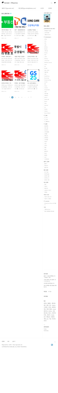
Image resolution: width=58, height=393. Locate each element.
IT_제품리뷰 (46, 121)
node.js (50, 311)
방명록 (50, 8)
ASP (45, 43)
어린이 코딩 (46, 194)
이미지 (45, 320)
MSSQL (46, 47)
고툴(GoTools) (47, 34)
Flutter (45, 109)
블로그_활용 (46, 161)
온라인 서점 (46, 180)
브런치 (42, 8)
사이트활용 (46, 132)
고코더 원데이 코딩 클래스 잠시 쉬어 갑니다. (50, 280)
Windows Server (48, 62)
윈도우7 (48, 315)
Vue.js (45, 86)
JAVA (45, 56)
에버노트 (46, 135)
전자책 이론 (46, 176)
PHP (45, 54)
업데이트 (54, 307)
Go (45, 107)
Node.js (46, 58)
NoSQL (46, 52)
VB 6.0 (45, 97)
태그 (8, 386)
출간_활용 (46, 170)
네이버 (45, 303)
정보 (45, 184)
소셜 (45, 143)
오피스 (45, 145)
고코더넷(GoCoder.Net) (49, 28)
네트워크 (46, 95)
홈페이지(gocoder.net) (8, 8)
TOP (55, 387)
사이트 (49, 307)
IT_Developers (47, 37)
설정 (47, 305)
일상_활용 (46, 182)
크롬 (45, 318)
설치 (45, 305)
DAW (45, 153)
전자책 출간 (46, 174)
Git (45, 66)
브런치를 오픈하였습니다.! (49, 283)
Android (46, 105)
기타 (45, 207)
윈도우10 (46, 311)
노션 (45, 157)
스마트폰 (46, 139)
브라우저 (46, 130)
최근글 (45, 291)
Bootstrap (46, 78)
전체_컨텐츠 (46, 26)
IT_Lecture (46, 201)
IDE (45, 84)
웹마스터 (46, 167)
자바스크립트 (49, 309)
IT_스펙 (46, 119)
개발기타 (46, 72)
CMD (45, 91)
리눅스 (49, 313)
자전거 (45, 186)
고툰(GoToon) (47, 209)
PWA (45, 103)
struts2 (46, 87)
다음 (31, 97)
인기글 (49, 291)
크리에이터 (46, 159)
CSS (45, 41)
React (45, 101)
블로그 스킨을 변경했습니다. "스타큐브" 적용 (50, 276)
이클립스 (49, 303)
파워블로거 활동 (47, 30)
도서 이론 (46, 172)
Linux (45, 64)
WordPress (46, 76)
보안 (45, 149)
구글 (50, 318)
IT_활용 (45, 124)
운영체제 (46, 126)
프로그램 (46, 128)
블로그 (45, 163)
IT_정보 (45, 115)
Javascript (46, 60)
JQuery (53, 305)
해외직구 (46, 188)
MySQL (46, 49)
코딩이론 (46, 93)
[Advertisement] (50, 357)
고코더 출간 (46, 32)
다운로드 (53, 317)
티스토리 (54, 318)
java (47, 318)
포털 (45, 147)
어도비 (45, 141)
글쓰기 (14, 386)
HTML (45, 39)
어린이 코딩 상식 (47, 196)
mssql (54, 309)
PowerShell (47, 89)
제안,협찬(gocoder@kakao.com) (27, 8)
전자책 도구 (46, 178)
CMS (45, 74)
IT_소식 (46, 117)
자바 (45, 309)
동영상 (45, 155)
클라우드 (46, 151)
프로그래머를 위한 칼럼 (49, 211)
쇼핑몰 (45, 134)
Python (46, 111)
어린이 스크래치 (47, 198)
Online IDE (46, 99)
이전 (10, 97)
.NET (45, 45)
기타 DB (46, 51)
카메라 (45, 192)
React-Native (47, 113)
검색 (51, 3)
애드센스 (46, 165)
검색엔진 (46, 137)
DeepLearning (47, 80)
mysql (52, 315)
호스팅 (45, 68)
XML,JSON (46, 70)
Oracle (45, 82)
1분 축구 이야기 (47, 190)
